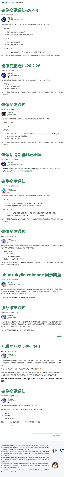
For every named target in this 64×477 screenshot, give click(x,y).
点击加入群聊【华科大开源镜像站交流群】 (19, 171)
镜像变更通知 (13, 104)
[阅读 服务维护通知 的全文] (60, 336)
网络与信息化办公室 (39, 445)
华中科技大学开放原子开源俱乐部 (10, 451)
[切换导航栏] (2, 2)
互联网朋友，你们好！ (21, 346)
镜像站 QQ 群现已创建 (21, 154)
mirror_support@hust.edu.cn (27, 447)
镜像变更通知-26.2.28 (20, 66)
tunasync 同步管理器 (28, 470)
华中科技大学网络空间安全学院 (24, 445)
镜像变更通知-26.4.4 (19, 10)
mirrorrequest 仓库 (8, 472)
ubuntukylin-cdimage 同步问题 (31, 274)
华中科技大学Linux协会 (7, 464)
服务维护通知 (13, 307)
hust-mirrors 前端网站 (16, 470)
